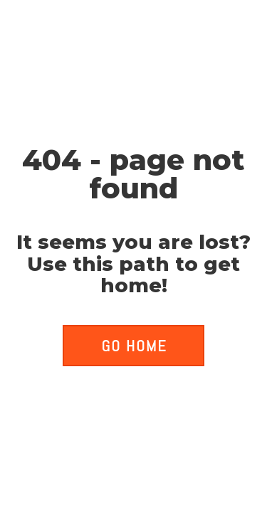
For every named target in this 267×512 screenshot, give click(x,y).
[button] (133, 345)
